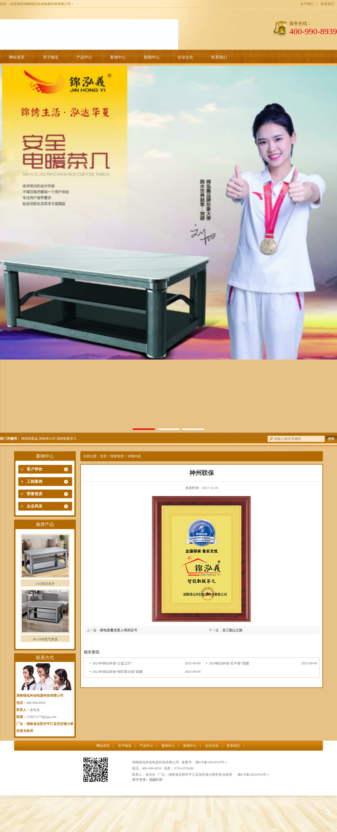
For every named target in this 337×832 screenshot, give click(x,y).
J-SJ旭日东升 (45, 584)
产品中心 (84, 57)
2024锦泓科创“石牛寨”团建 (229, 663)
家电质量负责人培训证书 (118, 630)
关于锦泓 (50, 57)
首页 (103, 456)
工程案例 (34, 481)
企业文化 (185, 57)
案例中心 (118, 57)
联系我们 (327, 4)
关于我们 (307, 4)
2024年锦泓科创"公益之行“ (112, 663)
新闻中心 (152, 57)
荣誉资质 (34, 494)
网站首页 (17, 57)
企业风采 (34, 506)
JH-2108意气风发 (45, 639)
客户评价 (34, 469)
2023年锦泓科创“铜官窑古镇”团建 (117, 672)
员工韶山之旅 (232, 630)
